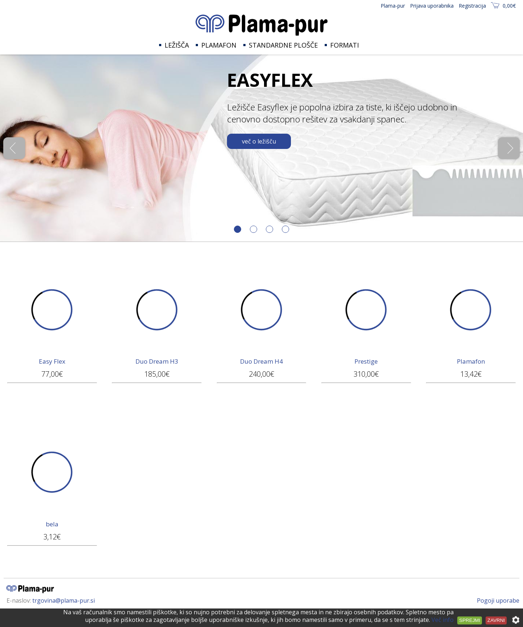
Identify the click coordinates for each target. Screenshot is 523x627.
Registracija (472, 5)
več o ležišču (259, 141)
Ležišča (177, 45)
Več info (442, 620)
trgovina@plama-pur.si (63, 600)
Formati (344, 45)
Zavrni (496, 620)
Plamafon (218, 45)
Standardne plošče (283, 45)
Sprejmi (469, 620)
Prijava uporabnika (432, 5)
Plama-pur (393, 5)
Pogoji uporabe (498, 600)
